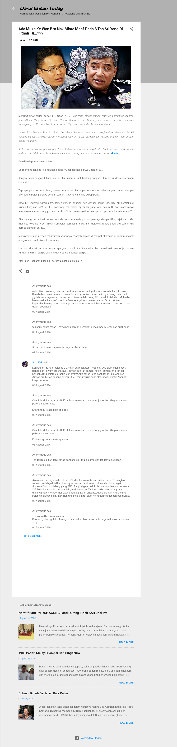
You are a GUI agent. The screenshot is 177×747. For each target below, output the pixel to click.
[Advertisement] (154, 73)
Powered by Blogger (88, 738)
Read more (126, 642)
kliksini (115, 153)
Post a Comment (31, 535)
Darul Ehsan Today (41, 8)
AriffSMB (37, 362)
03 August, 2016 (41, 332)
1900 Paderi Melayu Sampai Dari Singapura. (49, 653)
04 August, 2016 (41, 527)
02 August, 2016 (41, 311)
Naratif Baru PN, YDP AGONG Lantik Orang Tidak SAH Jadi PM (63, 613)
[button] (131, 29)
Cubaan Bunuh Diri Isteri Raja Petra (43, 693)
